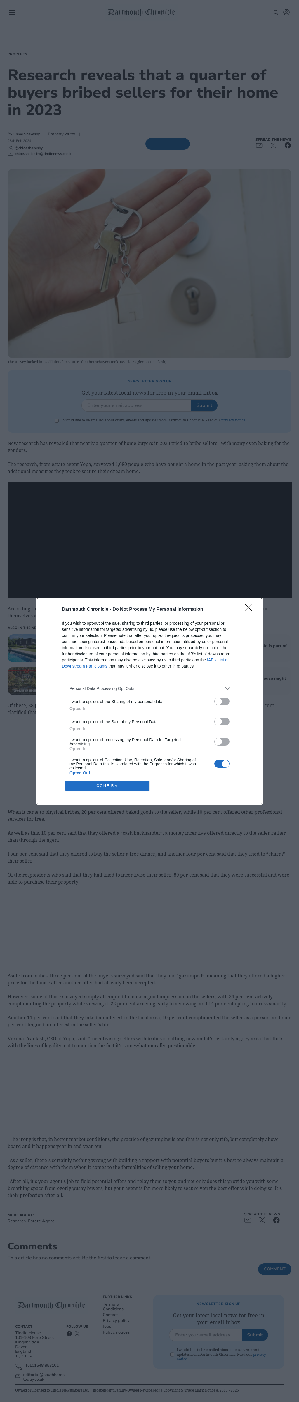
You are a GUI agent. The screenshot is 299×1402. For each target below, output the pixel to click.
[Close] (250, 609)
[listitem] (149, 689)
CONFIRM (107, 785)
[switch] (222, 701)
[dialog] (149, 701)
